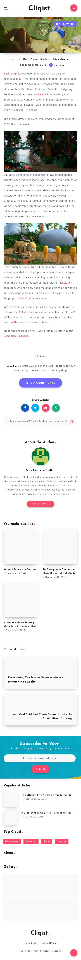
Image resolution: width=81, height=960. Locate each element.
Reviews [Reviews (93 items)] (61, 841)
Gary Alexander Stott (39, 470)
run (32, 370)
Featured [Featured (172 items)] (31, 841)
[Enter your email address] (40, 758)
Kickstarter (65, 282)
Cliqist (40, 8)
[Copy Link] (40, 421)
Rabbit (58, 366)
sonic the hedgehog (55, 370)
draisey (26, 366)
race (17, 370)
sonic (38, 370)
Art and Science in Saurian (20, 569)
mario (35, 366)
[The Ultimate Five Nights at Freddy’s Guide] (11, 800)
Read (43, 356)
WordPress (50, 943)
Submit (40, 769)
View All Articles (40, 504)
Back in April (11, 73)
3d (19, 366)
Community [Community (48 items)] (12, 841)
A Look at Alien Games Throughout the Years (48, 813)
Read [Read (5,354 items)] (47, 841)
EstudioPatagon (52, 950)
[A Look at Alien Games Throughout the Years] (11, 817)
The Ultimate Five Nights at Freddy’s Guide (46, 795)
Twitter (14, 322)
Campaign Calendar (16, 336)
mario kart (46, 366)
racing (24, 370)
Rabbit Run (45, 94)
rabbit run (69, 366)
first (22, 298)
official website (38, 322)
